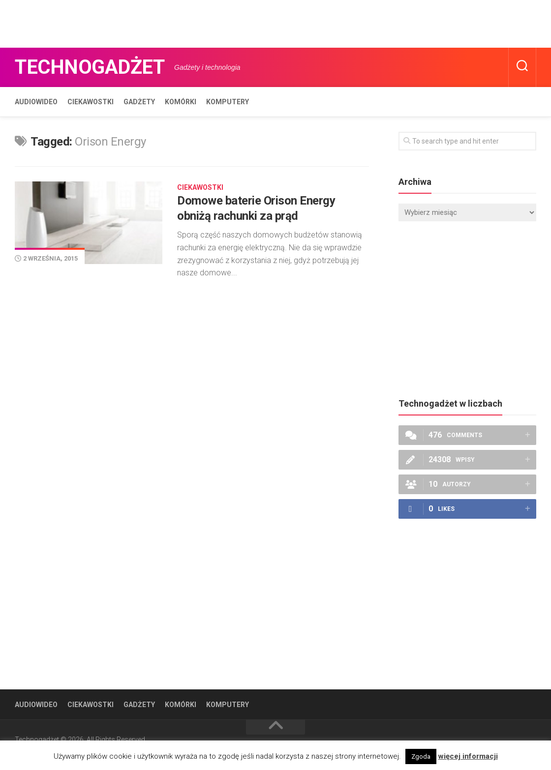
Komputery (227, 102)
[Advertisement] (179, 22)
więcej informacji (468, 756)
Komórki (180, 102)
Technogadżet (89, 67)
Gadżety (139, 102)
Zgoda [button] (420, 756)
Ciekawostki (90, 102)
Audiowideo (36, 102)
